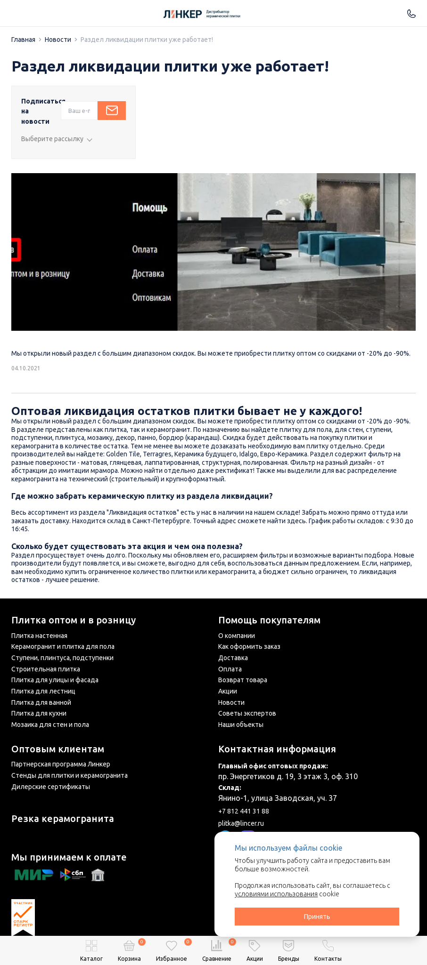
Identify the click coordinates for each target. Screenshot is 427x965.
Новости (231, 702)
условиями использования (276, 894)
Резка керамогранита (62, 818)
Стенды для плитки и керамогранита (69, 775)
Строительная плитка (45, 669)
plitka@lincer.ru (241, 823)
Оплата (230, 669)
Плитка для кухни (38, 713)
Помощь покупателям (269, 620)
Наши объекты (240, 724)
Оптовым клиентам (57, 749)
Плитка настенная (39, 635)
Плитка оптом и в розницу (73, 620)
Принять (317, 916)
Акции (227, 691)
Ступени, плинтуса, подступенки (62, 658)
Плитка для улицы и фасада (55, 680)
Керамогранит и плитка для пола (63, 646)
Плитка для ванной (41, 702)
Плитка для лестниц (43, 691)
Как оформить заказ (249, 646)
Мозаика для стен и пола (50, 724)
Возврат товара (242, 680)
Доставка (233, 658)
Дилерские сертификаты (50, 786)
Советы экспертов (247, 713)
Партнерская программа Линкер (60, 764)
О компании (236, 635)
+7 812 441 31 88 (243, 811)
